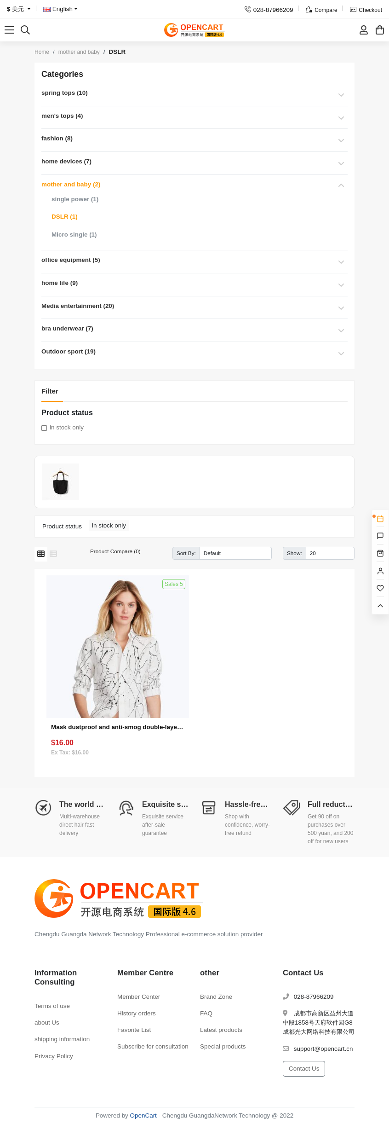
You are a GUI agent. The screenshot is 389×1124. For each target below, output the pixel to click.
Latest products (221, 1029)
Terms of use (52, 1005)
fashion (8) (57, 138)
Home (41, 52)
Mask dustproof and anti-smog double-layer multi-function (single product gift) (117, 727)
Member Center (138, 996)
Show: (294, 553)
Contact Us (304, 1068)
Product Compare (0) (115, 551)
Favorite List (134, 1029)
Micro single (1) (74, 234)
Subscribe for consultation (153, 1046)
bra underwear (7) (67, 328)
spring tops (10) (64, 92)
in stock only (67, 427)
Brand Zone (216, 996)
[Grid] (40, 554)
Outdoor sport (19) (68, 351)
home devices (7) (66, 161)
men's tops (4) (62, 115)
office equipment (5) (70, 259)
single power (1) (74, 199)
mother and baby (79, 52)
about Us (46, 1022)
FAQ (206, 1013)
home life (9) (59, 282)
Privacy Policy (53, 1056)
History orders (136, 1013)
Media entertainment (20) (77, 305)
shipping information (62, 1039)
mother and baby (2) (70, 184)
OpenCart (143, 1115)
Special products (223, 1046)
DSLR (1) (64, 216)
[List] (53, 554)
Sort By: (186, 553)
